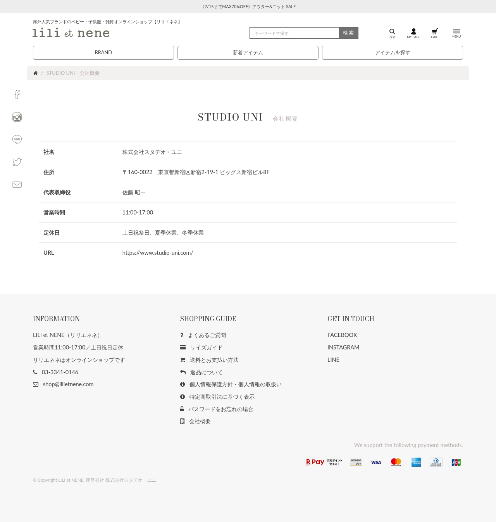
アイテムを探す (392, 52)
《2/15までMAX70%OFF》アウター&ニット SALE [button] (248, 6)
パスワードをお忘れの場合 (216, 409)
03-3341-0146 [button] (55, 372)
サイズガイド (201, 347)
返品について (201, 372)
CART (435, 33)
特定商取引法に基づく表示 (217, 396)
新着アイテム (248, 52)
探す (392, 33)
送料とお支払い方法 (209, 359)
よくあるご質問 (203, 335)
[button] (17, 94)
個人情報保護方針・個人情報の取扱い (231, 384)
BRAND (103, 52)
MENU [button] (456, 33)
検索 (349, 32)
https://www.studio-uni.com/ (157, 252)
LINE (333, 359)
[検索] (304, 33)
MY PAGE (413, 33)
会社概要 (195, 421)
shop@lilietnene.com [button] (63, 384)
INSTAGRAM (343, 347)
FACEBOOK (342, 335)
